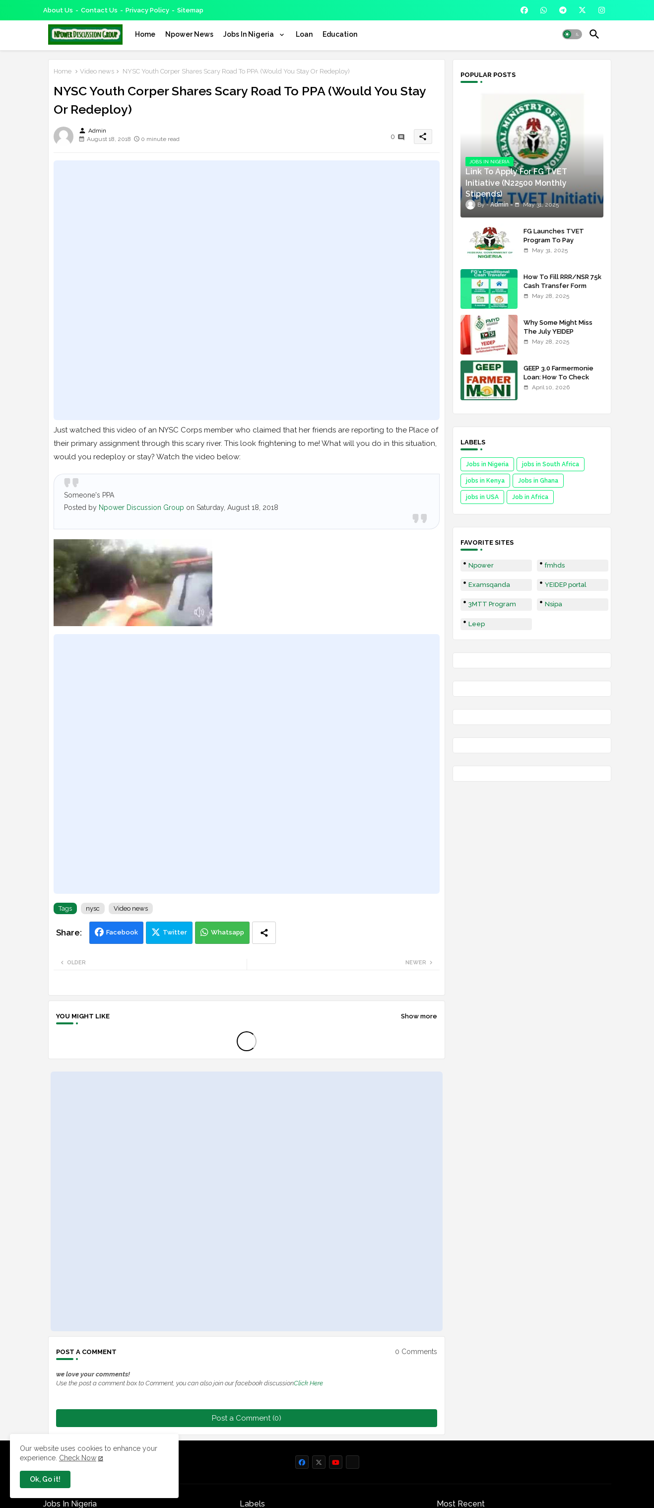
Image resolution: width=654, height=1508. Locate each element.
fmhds (555, 565)
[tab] (145, 34)
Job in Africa (530, 497)
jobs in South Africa (550, 464)
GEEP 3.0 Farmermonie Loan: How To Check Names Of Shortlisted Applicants (558, 381)
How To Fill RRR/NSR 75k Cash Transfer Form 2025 (562, 285)
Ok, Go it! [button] (45, 1479)
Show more (419, 1016)
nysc (93, 908)
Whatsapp (227, 932)
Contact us (99, 10)
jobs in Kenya (485, 480)
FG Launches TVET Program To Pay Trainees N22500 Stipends (553, 244)
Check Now (77, 1458)
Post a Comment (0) (246, 1418)
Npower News (189, 34)
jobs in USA (482, 497)
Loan (304, 34)
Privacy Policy (147, 10)
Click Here (308, 1383)
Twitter (175, 932)
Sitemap (190, 10)
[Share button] (264, 933)
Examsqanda (489, 584)
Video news (97, 71)
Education (340, 34)
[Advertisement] (246, 289)
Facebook (122, 932)
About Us (58, 10)
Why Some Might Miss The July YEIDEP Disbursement (557, 331)
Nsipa (553, 604)
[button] (572, 34)
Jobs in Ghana (538, 480)
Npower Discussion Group (141, 507)
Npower (481, 565)
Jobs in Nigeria (487, 464)
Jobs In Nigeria (249, 34)
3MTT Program (492, 604)
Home (145, 34)
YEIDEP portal (566, 584)
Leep (476, 624)
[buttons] (524, 10)
